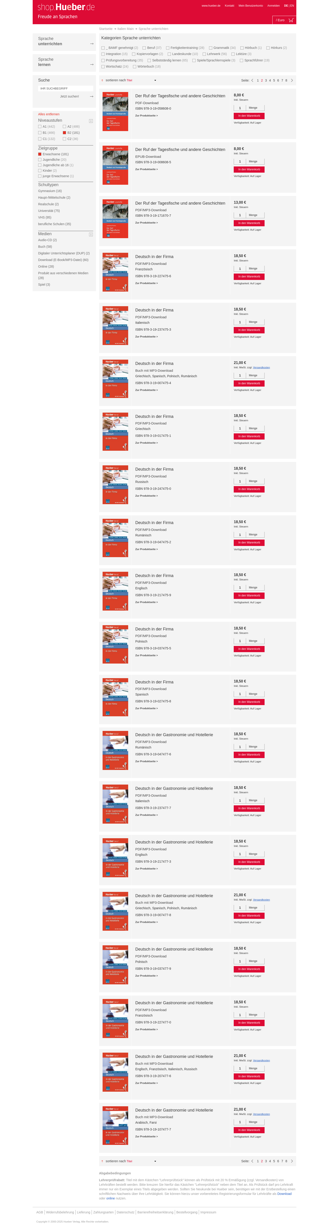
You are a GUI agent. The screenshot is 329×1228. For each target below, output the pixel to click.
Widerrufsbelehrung (60, 1212)
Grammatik (225, 48)
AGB (39, 1212)
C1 (49, 139)
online (110, 1198)
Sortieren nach (116, 80)
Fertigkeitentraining (188, 48)
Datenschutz (126, 1212)
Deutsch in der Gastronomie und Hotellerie (174, 735)
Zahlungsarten (103, 1212)
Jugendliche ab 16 (59, 165)
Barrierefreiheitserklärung (155, 1212)
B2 (74, 132)
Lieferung (83, 1212)
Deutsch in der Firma (154, 256)
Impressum (208, 1212)
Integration (117, 54)
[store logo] (66, 11)
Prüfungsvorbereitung (125, 60)
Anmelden (273, 5)
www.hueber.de (211, 5)
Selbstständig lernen (170, 60)
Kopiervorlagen (150, 54)
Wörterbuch (150, 66)
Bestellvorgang (187, 1212)
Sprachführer (257, 60)
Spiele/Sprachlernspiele (216, 60)
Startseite (106, 29)
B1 (49, 132)
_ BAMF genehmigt (122, 48)
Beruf (154, 48)
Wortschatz (118, 66)
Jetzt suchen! (69, 96)
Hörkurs (279, 48)
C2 (73, 139)
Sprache (50, 41)
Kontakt (229, 5)
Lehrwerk (217, 54)
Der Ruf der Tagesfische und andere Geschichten (180, 96)
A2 (74, 126)
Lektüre (244, 54)
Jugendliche (55, 159)
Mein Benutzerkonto (251, 5)
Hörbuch (254, 48)
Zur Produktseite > (146, 115)
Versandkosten (261, 367)
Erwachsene (57, 154)
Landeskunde (185, 54)
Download (284, 1194)
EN (292, 5)
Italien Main (125, 29)
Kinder (50, 170)
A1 (49, 126)
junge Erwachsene (59, 176)
